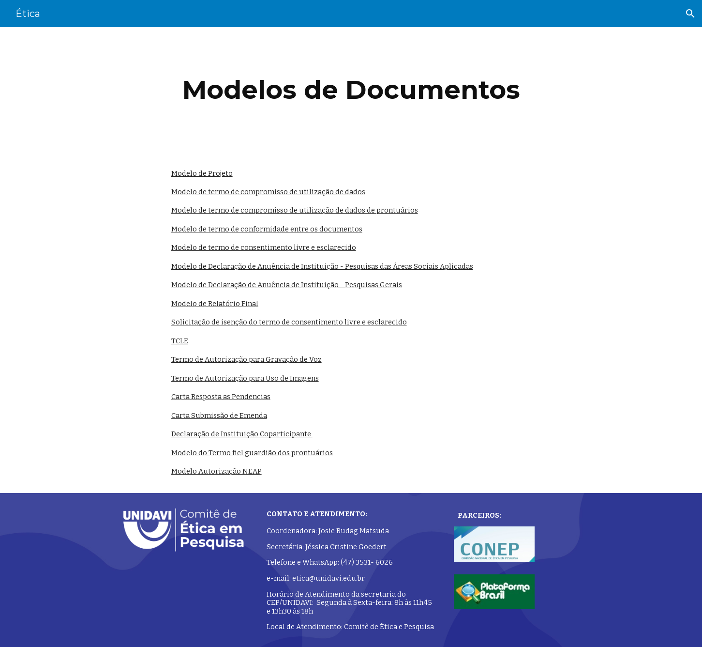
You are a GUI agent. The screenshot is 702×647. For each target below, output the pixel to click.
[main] (351, 90)
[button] (690, 13)
